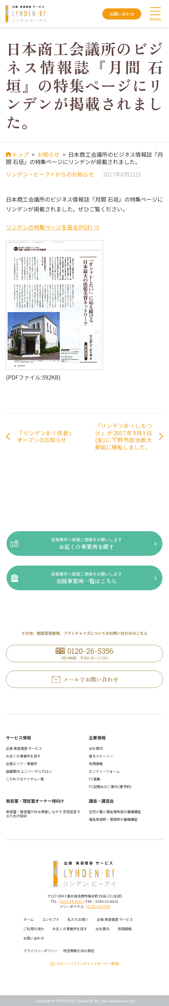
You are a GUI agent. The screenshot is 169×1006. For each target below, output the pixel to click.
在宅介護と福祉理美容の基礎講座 (115, 811)
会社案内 (96, 748)
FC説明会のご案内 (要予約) (110, 786)
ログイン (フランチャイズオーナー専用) (88, 963)
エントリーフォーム (104, 771)
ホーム (28, 919)
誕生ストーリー (101, 755)
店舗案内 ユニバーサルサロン (29, 771)
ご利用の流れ (33, 928)
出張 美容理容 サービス (24, 748)
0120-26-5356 (98, 906)
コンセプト (50, 919)
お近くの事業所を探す (23, 755)
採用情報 (96, 763)
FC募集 (94, 778)
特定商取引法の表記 (78, 950)
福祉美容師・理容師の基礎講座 (113, 819)
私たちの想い (78, 919)
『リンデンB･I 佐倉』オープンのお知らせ (45, 436)
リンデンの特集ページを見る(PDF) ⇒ (53, 227)
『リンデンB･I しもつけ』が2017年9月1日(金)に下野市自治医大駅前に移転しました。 (123, 436)
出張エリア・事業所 (21, 763)
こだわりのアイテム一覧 (25, 778)
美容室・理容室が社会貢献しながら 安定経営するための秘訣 (43, 813)
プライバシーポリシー (40, 950)
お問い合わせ (33, 938)
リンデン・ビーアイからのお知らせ (50, 174)
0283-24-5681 (71, 901)
